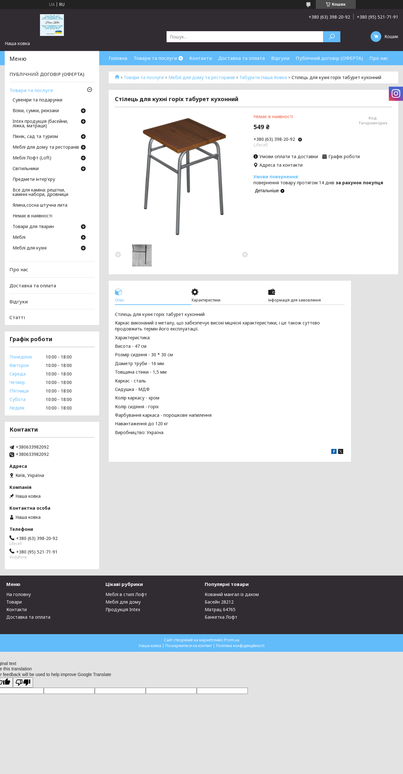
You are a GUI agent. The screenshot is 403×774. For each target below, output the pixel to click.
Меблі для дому (123, 602)
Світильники (26, 168)
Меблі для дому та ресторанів (201, 77)
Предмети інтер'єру (34, 179)
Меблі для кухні (30, 248)
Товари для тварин (33, 226)
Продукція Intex (122, 609)
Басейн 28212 (219, 602)
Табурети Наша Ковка (263, 77)
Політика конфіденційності (240, 645)
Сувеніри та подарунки (37, 100)
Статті (17, 317)
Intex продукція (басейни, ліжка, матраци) (40, 124)
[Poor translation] (23, 682)
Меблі (19, 237)
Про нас (378, 58)
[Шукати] (331, 36)
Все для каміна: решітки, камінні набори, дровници (40, 192)
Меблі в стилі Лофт (126, 594)
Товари (14, 602)
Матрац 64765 (220, 609)
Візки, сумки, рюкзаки (36, 110)
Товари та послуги (155, 58)
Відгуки (280, 58)
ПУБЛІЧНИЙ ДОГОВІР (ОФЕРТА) (46, 74)
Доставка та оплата (241, 58)
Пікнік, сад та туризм (35, 136)
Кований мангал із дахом (232, 594)
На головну (18, 594)
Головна (118, 58)
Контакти (200, 58)
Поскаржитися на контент (188, 645)
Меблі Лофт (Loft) (32, 158)
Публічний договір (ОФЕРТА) (329, 58)
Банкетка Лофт (221, 617)
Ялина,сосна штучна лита (40, 205)
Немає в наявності (32, 216)
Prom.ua (231, 640)
